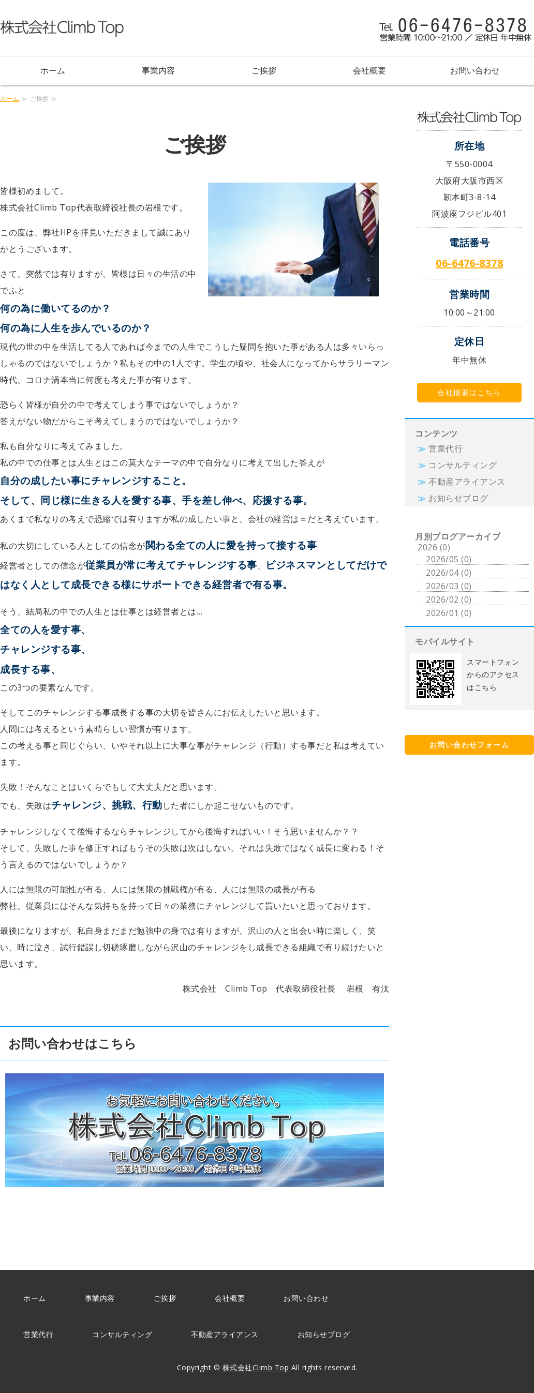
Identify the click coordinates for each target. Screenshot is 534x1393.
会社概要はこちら (469, 392)
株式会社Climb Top (255, 1367)
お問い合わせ (475, 70)
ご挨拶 (263, 70)
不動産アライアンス (467, 481)
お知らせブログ (458, 498)
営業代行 (445, 448)
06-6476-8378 (469, 263)
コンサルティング (462, 465)
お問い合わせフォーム (469, 745)
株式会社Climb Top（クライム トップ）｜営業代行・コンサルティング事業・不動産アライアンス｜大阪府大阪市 (62, 28)
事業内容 (158, 70)
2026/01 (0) (449, 613)
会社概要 (369, 70)
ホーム (52, 70)
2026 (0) (434, 547)
